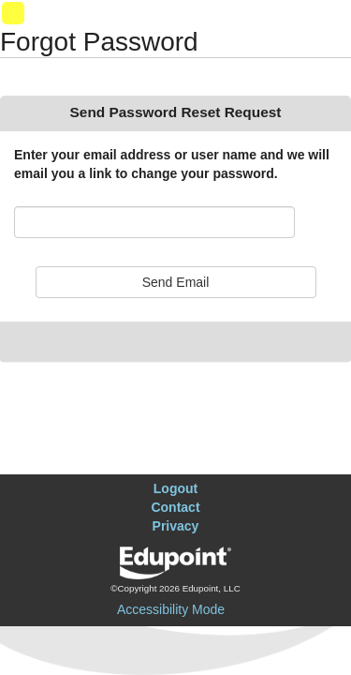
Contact (175, 507)
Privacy (176, 525)
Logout (175, 488)
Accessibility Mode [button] (171, 609)
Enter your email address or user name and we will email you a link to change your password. (171, 164)
